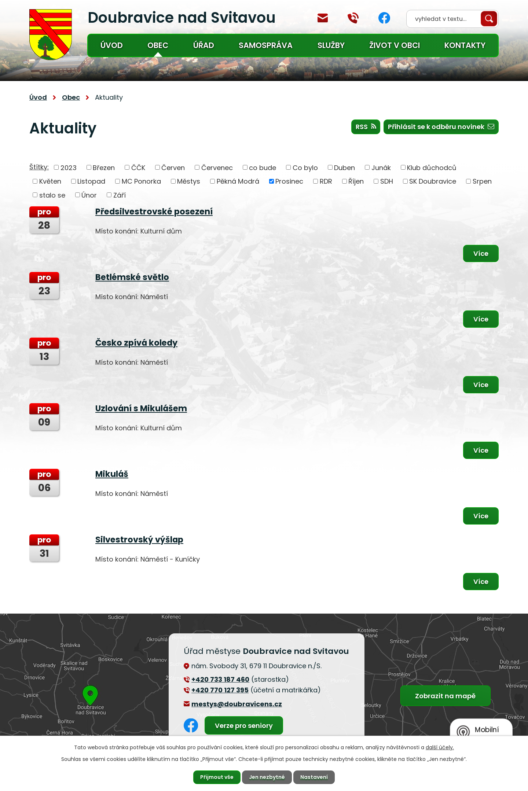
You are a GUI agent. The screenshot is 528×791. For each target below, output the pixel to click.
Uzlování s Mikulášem (141, 408)
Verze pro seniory (244, 725)
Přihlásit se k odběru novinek (441, 126)
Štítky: (39, 167)
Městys (188, 181)
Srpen (482, 181)
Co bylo (305, 167)
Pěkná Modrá (238, 181)
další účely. (440, 747)
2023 (68, 167)
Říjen (356, 181)
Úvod (111, 45)
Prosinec (289, 181)
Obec (157, 45)
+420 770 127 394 (353, 17)
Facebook (384, 17)
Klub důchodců (431, 167)
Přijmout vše (217, 777)
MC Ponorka (141, 181)
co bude (262, 167)
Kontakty (464, 45)
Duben (344, 167)
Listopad (91, 181)
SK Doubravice (432, 181)
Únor (89, 194)
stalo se (52, 194)
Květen (50, 181)
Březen (104, 167)
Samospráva (266, 45)
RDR (326, 181)
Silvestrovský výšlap (139, 539)
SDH (386, 181)
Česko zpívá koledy (136, 343)
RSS (366, 126)
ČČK (138, 167)
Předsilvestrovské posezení (154, 211)
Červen (173, 167)
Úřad (203, 45)
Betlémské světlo (132, 277)
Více (480, 253)
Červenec (217, 167)
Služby (331, 45)
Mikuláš (111, 474)
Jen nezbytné (267, 777)
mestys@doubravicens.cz (323, 18)
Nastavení (314, 777)
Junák (381, 167)
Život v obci (394, 45)
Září (119, 194)
